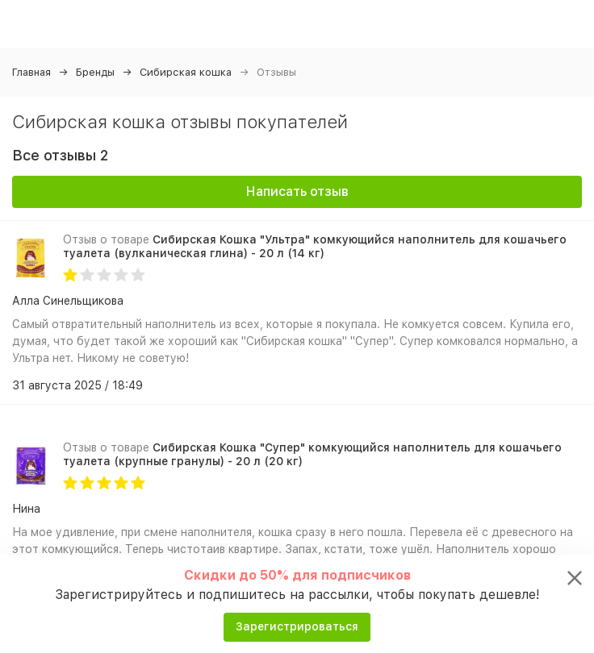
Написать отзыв (297, 191)
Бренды (95, 72)
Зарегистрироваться (297, 626)
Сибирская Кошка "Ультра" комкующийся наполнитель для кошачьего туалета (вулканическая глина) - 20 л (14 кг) (315, 246)
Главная (31, 72)
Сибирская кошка (186, 72)
